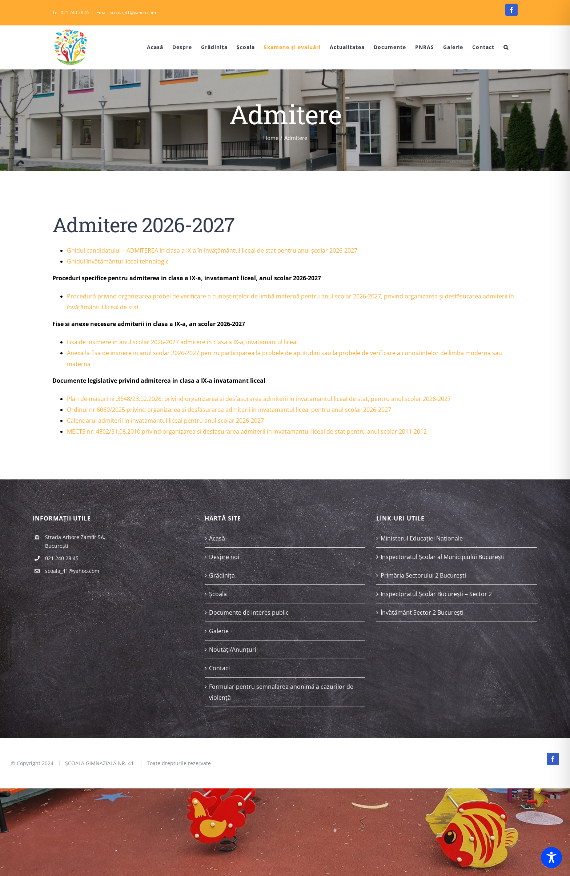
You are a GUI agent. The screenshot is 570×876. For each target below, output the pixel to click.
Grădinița (222, 575)
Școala (218, 594)
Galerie (219, 631)
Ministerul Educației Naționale (422, 538)
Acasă (217, 538)
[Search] (506, 47)
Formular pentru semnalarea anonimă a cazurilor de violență (281, 692)
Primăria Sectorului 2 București (423, 575)
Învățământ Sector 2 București (422, 612)
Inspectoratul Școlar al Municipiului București (443, 557)
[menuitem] (149, 47)
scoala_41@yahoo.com (72, 570)
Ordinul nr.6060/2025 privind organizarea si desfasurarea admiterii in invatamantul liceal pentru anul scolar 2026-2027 (229, 410)
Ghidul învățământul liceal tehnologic (118, 261)
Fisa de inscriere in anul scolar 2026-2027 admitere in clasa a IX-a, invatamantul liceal (182, 342)
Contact (219, 668)
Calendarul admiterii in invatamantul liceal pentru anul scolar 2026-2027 (165, 421)
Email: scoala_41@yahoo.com (126, 12)
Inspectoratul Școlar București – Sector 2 (436, 594)
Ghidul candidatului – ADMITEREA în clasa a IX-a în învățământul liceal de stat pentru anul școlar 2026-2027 (212, 250)
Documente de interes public (249, 612)
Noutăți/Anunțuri (232, 650)
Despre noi (224, 557)
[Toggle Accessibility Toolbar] (551, 857)
